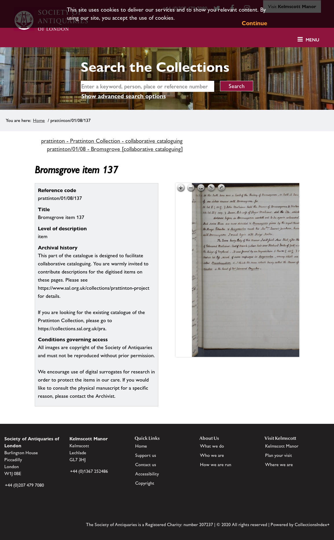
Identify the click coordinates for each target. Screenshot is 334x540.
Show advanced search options (123, 96)
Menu (312, 40)
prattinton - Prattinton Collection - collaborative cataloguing (112, 140)
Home (39, 120)
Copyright (144, 483)
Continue (254, 23)
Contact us (145, 464)
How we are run (215, 464)
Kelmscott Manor (281, 446)
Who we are (212, 455)
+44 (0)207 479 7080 (24, 485)
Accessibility (147, 474)
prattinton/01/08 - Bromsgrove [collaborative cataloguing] (115, 148)
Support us (145, 455)
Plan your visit (278, 455)
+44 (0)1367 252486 (89, 471)
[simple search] (147, 86)
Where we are (279, 464)
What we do (212, 446)
